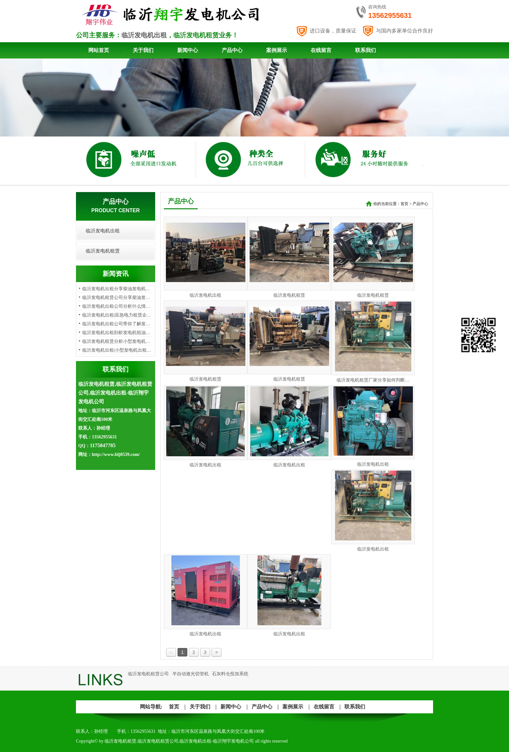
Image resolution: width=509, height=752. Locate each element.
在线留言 (321, 50)
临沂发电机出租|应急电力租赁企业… (119, 315)
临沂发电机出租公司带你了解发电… (118, 323)
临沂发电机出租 (144, 35)
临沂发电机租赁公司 (148, 673)
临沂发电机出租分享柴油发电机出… (118, 288)
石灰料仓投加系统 (230, 673)
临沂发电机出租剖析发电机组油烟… (118, 332)
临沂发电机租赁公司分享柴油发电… (118, 297)
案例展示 (276, 50)
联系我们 (365, 50)
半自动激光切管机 (190, 673)
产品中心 (232, 50)
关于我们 (143, 50)
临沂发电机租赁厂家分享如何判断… (373, 380)
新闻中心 (187, 50)
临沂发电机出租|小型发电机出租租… (119, 350)
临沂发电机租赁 (103, 250)
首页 (404, 203)
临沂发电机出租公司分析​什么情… (116, 306)
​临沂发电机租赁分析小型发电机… (116, 341)
